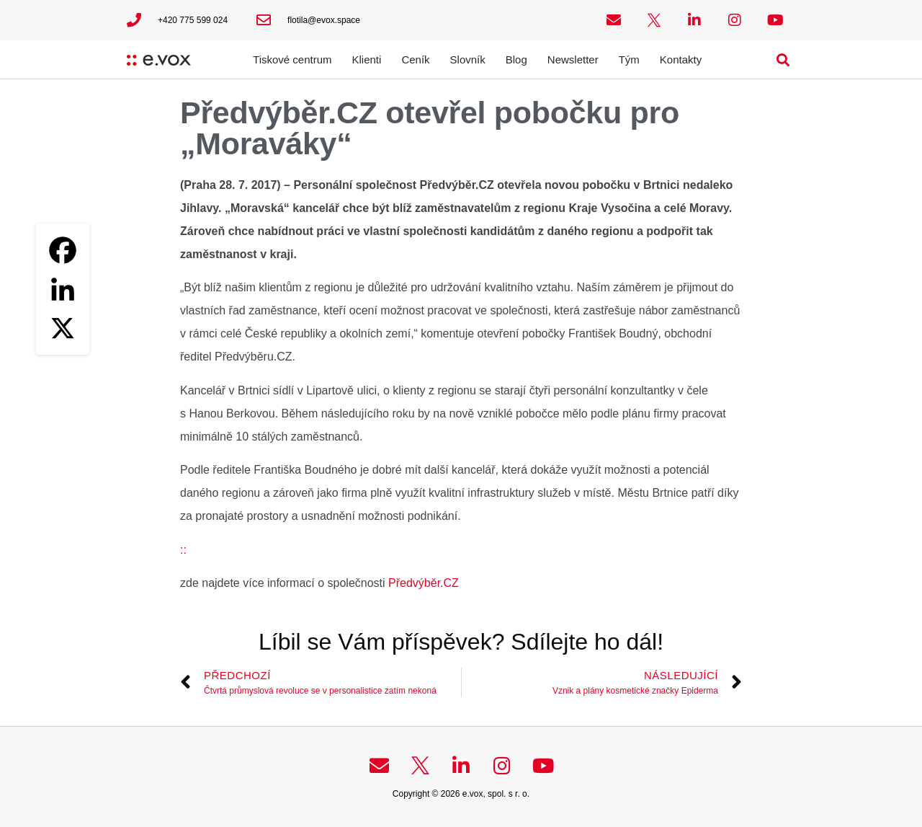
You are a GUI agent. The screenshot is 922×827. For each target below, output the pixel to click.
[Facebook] (63, 250)
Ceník (415, 59)
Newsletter (573, 59)
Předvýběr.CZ (423, 583)
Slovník (467, 59)
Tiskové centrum (292, 59)
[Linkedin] (63, 289)
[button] (783, 59)
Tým (629, 59)
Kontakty (681, 59)
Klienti (367, 59)
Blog (516, 59)
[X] (63, 328)
